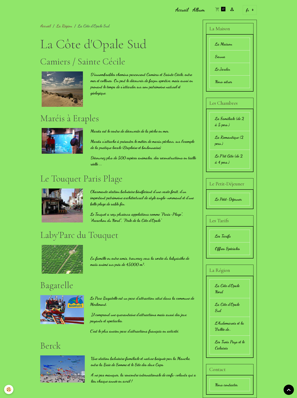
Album (198, 10)
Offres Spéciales (227, 248)
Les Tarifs (223, 236)
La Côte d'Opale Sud (227, 307)
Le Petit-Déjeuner (228, 199)
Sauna (220, 56)
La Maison (223, 44)
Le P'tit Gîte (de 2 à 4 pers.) (229, 159)
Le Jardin (222, 69)
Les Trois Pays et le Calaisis (230, 344)
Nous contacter (226, 384)
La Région (64, 25)
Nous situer (223, 81)
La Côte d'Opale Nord (227, 288)
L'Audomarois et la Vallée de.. (229, 326)
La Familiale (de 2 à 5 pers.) (229, 121)
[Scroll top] (289, 390)
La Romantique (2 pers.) (229, 140)
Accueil (181, 10)
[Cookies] (8, 389)
